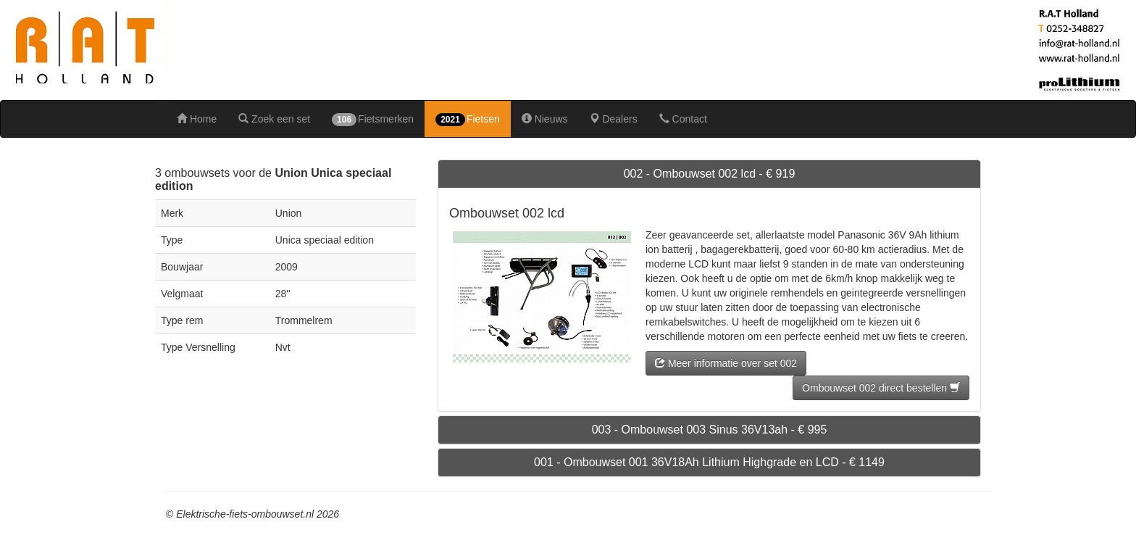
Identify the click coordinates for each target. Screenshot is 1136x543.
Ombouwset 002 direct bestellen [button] (881, 388)
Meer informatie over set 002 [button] (726, 363)
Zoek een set (274, 119)
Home (197, 119)
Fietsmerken (373, 119)
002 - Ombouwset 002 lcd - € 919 (709, 173)
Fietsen (467, 119)
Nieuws (545, 119)
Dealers (614, 119)
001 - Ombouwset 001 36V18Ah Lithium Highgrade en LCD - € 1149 (709, 462)
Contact (683, 119)
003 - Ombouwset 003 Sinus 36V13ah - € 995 (709, 429)
